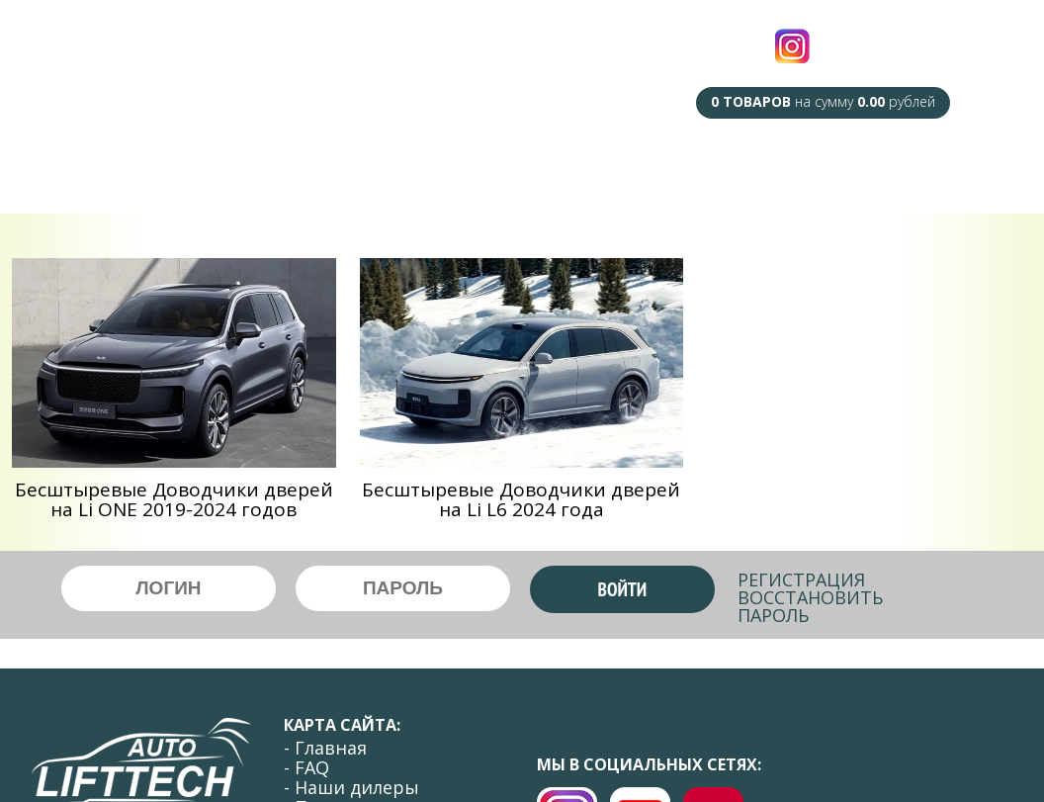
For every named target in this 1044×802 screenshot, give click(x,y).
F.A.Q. (219, 167)
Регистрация (801, 579)
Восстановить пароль (810, 606)
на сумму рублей (823, 101)
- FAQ (306, 767)
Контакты (917, 172)
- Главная (325, 747)
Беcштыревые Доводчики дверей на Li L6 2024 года (521, 499)
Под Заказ (452, 167)
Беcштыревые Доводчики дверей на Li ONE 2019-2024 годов (174, 499)
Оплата (818, 172)
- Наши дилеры (351, 787)
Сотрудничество (588, 171)
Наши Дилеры (327, 167)
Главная (136, 167)
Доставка (720, 172)
